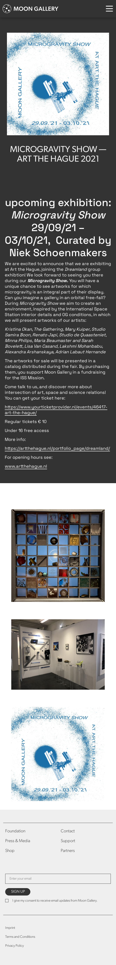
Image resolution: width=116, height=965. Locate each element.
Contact (68, 831)
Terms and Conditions (20, 937)
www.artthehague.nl (26, 466)
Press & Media (17, 841)
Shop (10, 851)
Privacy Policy (14, 946)
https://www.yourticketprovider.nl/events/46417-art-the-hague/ (56, 409)
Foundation (15, 831)
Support (68, 841)
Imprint (10, 928)
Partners (68, 851)
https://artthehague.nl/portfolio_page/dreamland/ (57, 448)
